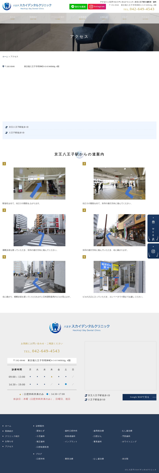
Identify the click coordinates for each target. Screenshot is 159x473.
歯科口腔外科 (71, 431)
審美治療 (69, 459)
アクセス (143, 17)
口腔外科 (41, 459)
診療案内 (83, 17)
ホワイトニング (129, 442)
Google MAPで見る (139, 397)
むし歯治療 (127, 431)
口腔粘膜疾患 (43, 447)
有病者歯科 (70, 436)
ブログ (123, 17)
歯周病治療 (99, 431)
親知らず (41, 431)
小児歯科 (41, 436)
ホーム (14, 17)
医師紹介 (34, 17)
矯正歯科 (41, 442)
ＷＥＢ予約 (153, 229)
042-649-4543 (42, 351)
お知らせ (104, 17)
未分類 (125, 459)
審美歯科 (98, 442)
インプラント (71, 442)
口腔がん (98, 436)
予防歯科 (126, 436)
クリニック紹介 (58, 17)
